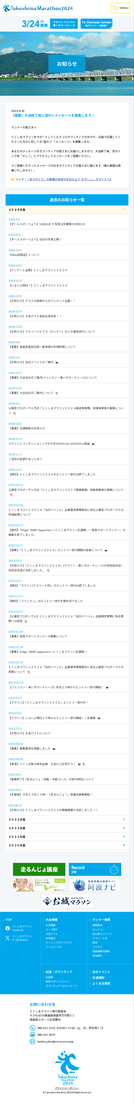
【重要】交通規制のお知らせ (67, 425)
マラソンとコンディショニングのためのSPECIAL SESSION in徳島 (67, 440)
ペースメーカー (54, 946)
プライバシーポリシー (67, 1088)
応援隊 (49, 977)
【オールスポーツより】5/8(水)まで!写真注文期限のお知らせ (67, 221)
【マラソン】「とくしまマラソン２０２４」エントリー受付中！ (67, 699)
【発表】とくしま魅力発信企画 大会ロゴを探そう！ (67, 761)
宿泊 (94, 942)
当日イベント (101, 972)
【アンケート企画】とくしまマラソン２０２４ (67, 267)
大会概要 (50, 925)
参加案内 (97, 955)
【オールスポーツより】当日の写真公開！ (67, 236)
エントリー (98, 929)
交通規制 (98, 977)
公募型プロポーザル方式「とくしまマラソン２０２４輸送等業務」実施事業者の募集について (67, 408)
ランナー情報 (101, 920)
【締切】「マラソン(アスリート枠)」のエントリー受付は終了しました (67, 582)
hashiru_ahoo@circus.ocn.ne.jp (55, 1041)
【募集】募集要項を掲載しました (67, 745)
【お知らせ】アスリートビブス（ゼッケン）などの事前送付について (67, 328)
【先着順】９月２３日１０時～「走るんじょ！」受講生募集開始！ (67, 791)
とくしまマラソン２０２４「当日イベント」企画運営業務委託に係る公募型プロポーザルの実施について (67, 667)
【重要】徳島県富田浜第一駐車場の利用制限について (67, 344)
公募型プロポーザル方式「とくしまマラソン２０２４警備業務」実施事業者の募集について (67, 489)
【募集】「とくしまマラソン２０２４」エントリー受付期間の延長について (67, 547)
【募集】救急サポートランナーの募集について (67, 633)
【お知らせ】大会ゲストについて (67, 730)
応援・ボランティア (59, 972)
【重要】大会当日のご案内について (67, 390)
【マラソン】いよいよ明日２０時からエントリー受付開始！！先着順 (67, 715)
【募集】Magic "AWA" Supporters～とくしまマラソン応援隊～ (67, 649)
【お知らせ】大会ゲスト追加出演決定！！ (67, 313)
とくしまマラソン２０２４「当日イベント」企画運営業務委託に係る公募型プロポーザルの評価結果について (67, 509)
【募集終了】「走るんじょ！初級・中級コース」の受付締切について (67, 776)
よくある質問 (101, 983)
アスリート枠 (99, 938)
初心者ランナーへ (102, 933)
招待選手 (50, 938)
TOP (8, 920)
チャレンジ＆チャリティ (59, 942)
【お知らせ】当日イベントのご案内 (67, 359)
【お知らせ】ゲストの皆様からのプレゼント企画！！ (67, 298)
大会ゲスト (52, 933)
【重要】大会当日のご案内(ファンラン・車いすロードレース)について (67, 374)
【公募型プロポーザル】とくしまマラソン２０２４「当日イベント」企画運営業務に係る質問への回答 (67, 616)
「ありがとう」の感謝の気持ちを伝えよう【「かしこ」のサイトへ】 (69, 179)
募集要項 (97, 925)
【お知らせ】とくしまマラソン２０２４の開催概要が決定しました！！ (67, 807)
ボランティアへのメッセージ (61, 985)
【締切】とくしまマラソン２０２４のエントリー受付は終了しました (67, 471)
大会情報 (52, 920)
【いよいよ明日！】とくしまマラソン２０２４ (67, 282)
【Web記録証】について (67, 252)
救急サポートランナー (58, 981)
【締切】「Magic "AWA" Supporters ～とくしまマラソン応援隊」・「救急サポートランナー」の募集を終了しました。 (67, 529)
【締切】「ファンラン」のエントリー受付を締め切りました (67, 598)
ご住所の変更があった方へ (67, 456)
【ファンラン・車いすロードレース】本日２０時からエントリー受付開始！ (67, 684)
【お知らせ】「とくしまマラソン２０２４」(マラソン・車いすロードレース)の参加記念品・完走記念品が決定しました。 (67, 565)
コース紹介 (52, 929)
